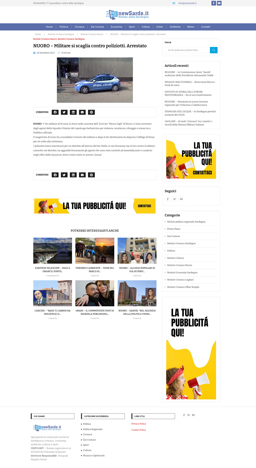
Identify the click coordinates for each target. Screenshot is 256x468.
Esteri (160, 26)
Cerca (214, 50)
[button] (55, 112)
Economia (116, 26)
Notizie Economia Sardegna (182, 272)
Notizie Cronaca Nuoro (92, 34)
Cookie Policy (138, 430)
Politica (64, 26)
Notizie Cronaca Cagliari (180, 279)
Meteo (190, 26)
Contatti (205, 26)
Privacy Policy (138, 423)
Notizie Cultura (175, 258)
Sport (132, 26)
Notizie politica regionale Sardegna (186, 221)
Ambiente (175, 26)
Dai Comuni (97, 26)
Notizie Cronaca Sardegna (61, 34)
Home (49, 26)
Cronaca (79, 26)
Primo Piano (173, 229)
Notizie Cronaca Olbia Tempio (183, 287)
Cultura (146, 26)
